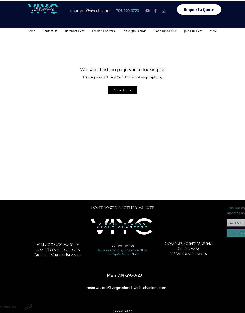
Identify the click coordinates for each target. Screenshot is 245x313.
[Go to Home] (122, 90)
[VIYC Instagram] (163, 10)
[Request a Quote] (199, 9)
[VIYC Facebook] (155, 10)
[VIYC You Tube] (147, 10)
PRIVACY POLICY (122, 310)
